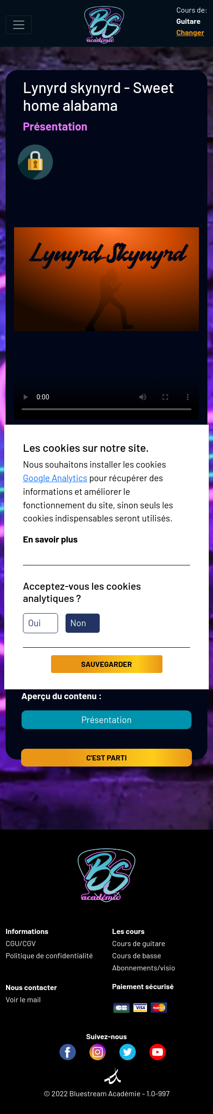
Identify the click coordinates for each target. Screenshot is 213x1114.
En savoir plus (50, 539)
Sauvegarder (106, 663)
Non (78, 622)
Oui (34, 622)
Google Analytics (55, 477)
